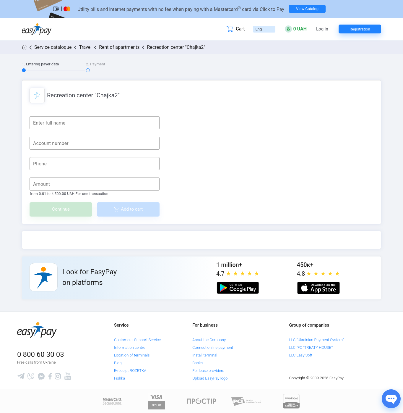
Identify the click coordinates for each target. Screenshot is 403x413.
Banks (197, 363)
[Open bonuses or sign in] (295, 29)
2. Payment (95, 64)
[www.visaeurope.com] (156, 401)
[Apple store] (318, 288)
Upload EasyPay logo (210, 378)
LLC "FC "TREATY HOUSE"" (311, 347)
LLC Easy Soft (301, 355)
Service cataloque (53, 47)
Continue (61, 209)
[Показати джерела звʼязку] (391, 398)
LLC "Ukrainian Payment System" (316, 340)
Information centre (129, 347)
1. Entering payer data (40, 64)
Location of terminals (132, 355)
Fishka (119, 378)
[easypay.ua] (36, 29)
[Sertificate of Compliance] (246, 401)
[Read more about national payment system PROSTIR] (201, 401)
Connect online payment (212, 347)
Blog (117, 363)
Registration (360, 29)
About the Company (209, 340)
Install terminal (204, 355)
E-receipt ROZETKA (130, 370)
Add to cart (132, 209)
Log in (322, 29)
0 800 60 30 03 (40, 354)
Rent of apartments (119, 47)
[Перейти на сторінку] (201, 9)
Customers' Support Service (137, 340)
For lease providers (208, 370)
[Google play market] (237, 288)
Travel (85, 47)
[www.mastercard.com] (111, 401)
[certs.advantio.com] (291, 401)
